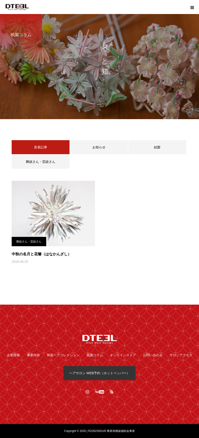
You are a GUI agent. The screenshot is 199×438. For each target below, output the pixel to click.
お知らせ (98, 147)
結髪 (157, 147)
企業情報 (13, 355)
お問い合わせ (153, 355)
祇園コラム (95, 355)
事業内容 (33, 355)
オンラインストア (123, 355)
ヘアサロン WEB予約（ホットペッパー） (99, 373)
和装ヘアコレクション (63, 355)
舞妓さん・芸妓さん (40, 162)
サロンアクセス (181, 355)
